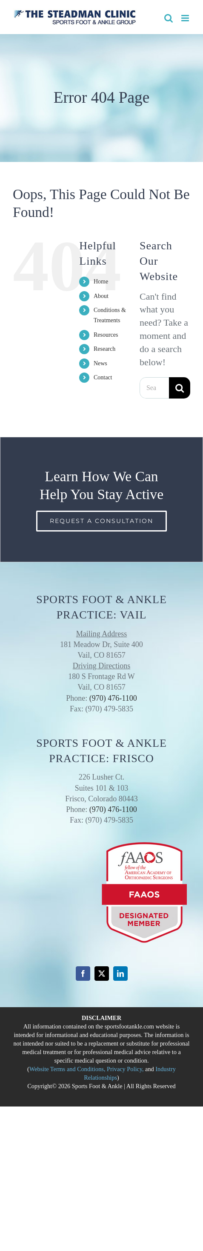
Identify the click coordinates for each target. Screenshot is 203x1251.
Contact (103, 377)
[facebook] (83, 973)
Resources (106, 335)
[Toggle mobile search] (168, 18)
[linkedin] (120, 973)
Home (101, 281)
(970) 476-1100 (113, 698)
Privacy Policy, (125, 1069)
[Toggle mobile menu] (185, 18)
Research (104, 349)
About (101, 296)
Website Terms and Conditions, (67, 1069)
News (100, 363)
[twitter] (101, 973)
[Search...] (154, 388)
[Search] (179, 388)
